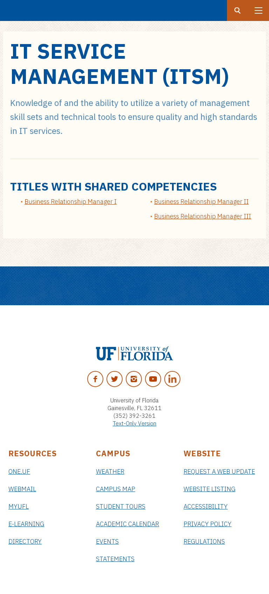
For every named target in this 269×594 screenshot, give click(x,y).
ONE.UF (19, 471)
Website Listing (209, 489)
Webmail (22, 489)
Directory (25, 541)
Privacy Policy (208, 524)
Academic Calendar (127, 524)
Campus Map (115, 489)
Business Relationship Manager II (201, 202)
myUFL (18, 506)
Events (107, 541)
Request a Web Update (219, 471)
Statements (115, 559)
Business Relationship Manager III (202, 216)
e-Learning (26, 524)
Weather (110, 471)
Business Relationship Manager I (71, 202)
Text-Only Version (134, 423)
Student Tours (120, 506)
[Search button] (237, 10)
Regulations (204, 541)
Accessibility (206, 506)
